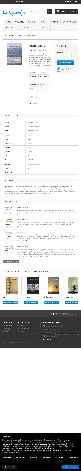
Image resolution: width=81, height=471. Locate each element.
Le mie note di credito (23, 328)
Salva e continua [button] (70, 467)
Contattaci (67, 1)
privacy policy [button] (64, 440)
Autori (54, 22)
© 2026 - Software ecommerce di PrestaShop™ (17, 357)
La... (4, 297)
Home (8, 22)
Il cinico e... (27, 297)
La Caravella (69, 22)
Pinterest (43, 76)
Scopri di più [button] (9, 467)
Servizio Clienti (31, 27)
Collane (19, 22)
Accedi (75, 1)
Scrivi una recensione (37, 89)
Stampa (34, 103)
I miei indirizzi (20, 331)
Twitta (32, 72)
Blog (45, 27)
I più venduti (7, 328)
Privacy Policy (7, 337)
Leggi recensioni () (36, 87)
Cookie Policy (7, 339)
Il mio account (22, 322)
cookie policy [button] (68, 444)
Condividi (42, 72)
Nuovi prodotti (7, 325)
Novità (43, 22)
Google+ (33, 76)
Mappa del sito (7, 334)
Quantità (60, 52)
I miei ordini (20, 325)
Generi (31, 22)
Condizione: (33, 50)
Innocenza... (69, 297)
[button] (78, 436)
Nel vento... (48, 297)
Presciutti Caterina (35, 98)
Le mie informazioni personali (25, 334)
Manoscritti (11, 27)
